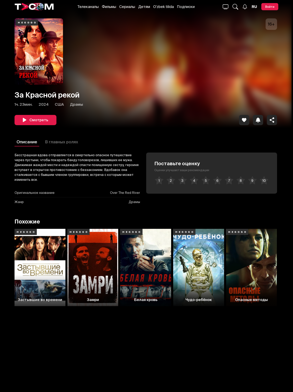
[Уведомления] (244, 6)
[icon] (244, 120)
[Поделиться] (272, 120)
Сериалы (127, 6)
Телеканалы (88, 6)
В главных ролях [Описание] (61, 141)
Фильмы (109, 6)
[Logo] (34, 6)
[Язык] (254, 7)
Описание (27, 141)
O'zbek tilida (163, 6)
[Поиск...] (225, 7)
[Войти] (269, 6)
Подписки (186, 6)
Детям (144, 6)
